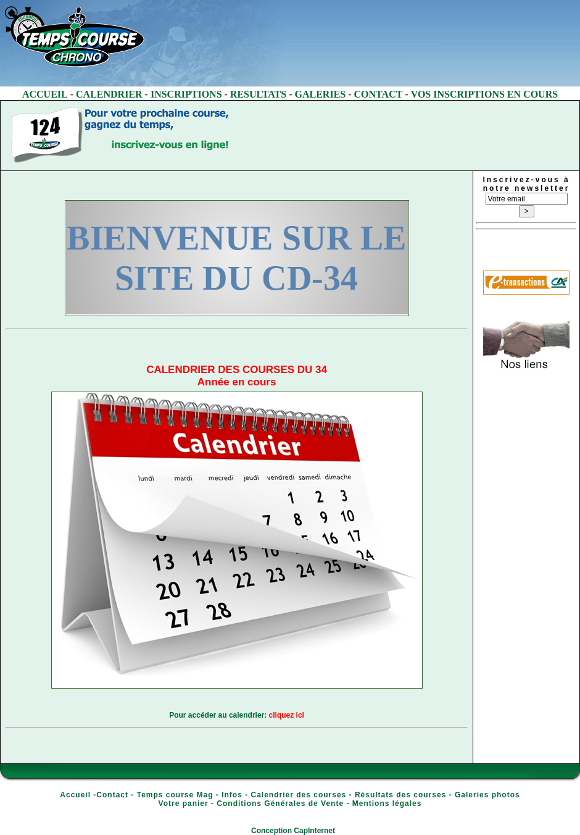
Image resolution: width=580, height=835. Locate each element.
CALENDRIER (109, 94)
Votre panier (184, 803)
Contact (112, 795)
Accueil (75, 795)
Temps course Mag (175, 795)
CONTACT (378, 94)
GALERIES (320, 94)
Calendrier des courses (299, 795)
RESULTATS (258, 94)
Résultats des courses (400, 795)
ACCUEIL (45, 94)
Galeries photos (487, 795)
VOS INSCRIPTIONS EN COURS (484, 94)
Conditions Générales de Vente (280, 803)
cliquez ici (286, 715)
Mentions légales (387, 803)
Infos (232, 795)
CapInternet (314, 830)
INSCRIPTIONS (186, 94)
